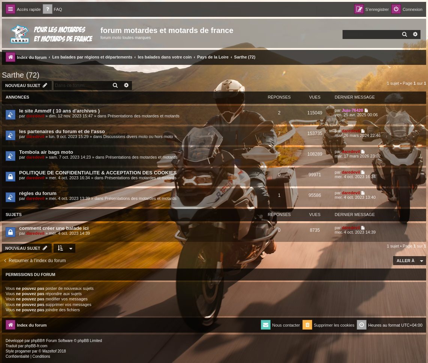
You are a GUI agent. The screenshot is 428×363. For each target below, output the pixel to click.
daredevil (35, 116)
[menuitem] (52, 9)
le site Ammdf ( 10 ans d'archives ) (59, 111)
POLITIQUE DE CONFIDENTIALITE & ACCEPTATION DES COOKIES (98, 173)
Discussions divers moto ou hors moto (138, 136)
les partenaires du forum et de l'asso (62, 131)
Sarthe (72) (20, 75)
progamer (23, 351)
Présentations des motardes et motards (144, 116)
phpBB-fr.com (36, 346)
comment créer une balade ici (53, 228)
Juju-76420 (352, 110)
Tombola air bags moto (46, 152)
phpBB (36, 341)
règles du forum (38, 193)
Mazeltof (49, 351)
